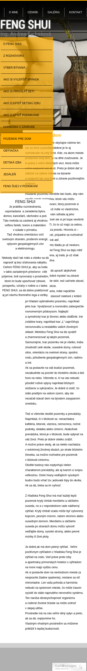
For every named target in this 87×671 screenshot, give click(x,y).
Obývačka (10, 150)
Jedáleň (9, 174)
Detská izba (12, 162)
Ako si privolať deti (18, 91)
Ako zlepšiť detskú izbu (21, 103)
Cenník (33, 12)
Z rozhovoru (13, 55)
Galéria (54, 12)
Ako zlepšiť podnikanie (21, 115)
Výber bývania (14, 67)
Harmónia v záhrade (19, 127)
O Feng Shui (12, 44)
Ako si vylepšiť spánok (21, 79)
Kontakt (75, 12)
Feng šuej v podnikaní (20, 186)
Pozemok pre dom (17, 138)
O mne (13, 12)
